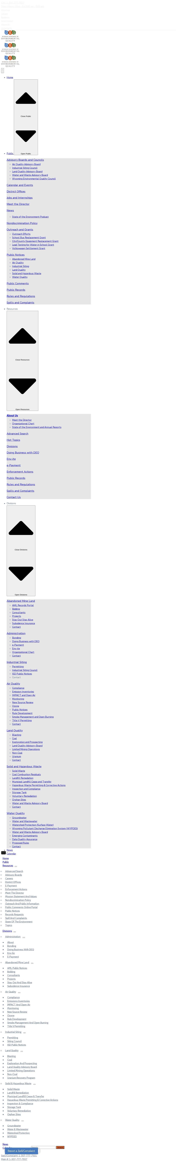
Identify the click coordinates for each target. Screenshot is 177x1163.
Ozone (10, 1015)
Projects (11, 979)
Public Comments (18, 283)
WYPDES (12, 1136)
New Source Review (17, 1011)
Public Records (16, 290)
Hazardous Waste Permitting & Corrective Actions (32, 1100)
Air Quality (13, 684)
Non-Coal (12, 1074)
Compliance (13, 997)
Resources (8, 865)
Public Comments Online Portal (21, 907)
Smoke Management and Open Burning (27, 1022)
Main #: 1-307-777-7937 (14, 1159)
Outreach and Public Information (22, 903)
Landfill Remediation (18, 1092)
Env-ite (11, 459)
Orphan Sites (14, 1114)
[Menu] (16, 866)
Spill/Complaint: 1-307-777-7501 (19, 1155)
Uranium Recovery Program (21, 1077)
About (10, 942)
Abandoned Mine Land (21, 601)
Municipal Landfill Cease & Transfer (25, 1096)
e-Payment (14, 465)
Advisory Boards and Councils (25, 160)
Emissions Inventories (18, 1001)
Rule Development (16, 1019)
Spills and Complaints (20, 302)
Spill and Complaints (16, 918)
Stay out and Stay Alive (19, 982)
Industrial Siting (17, 662)
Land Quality (15, 730)
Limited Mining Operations (21, 1070)
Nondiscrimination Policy (22, 223)
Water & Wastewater (17, 1129)
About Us (12, 415)
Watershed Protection (18, 1133)
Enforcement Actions (20, 472)
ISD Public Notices (16, 1044)
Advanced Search (17, 434)
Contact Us (14, 497)
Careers (9, 878)
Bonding (11, 946)
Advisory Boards (13, 874)
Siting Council (14, 1041)
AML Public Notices (17, 968)
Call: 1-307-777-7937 (12, 2)
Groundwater (14, 1125)
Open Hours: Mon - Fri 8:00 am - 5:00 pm (22, 6)
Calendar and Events (20, 185)
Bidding (11, 971)
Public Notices (16, 255)
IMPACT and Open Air (18, 1004)
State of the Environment (18, 921)
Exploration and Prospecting (22, 1063)
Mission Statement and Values (21, 896)
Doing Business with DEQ (23, 452)
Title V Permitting (16, 1026)
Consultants (13, 975)
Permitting (12, 1037)
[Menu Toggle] (2, 70)
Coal (9, 1059)
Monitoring (13, 1008)
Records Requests (14, 914)
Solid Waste (13, 1089)
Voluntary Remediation (19, 1110)
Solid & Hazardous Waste (18, 1083)
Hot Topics (13, 440)
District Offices (16, 191)
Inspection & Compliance (20, 1103)
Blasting (11, 1056)
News (10, 210)
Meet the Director (18, 204)
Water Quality (16, 813)
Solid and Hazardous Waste (24, 766)
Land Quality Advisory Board (22, 1067)
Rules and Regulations (21, 296)
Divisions (12, 446)
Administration (16, 633)
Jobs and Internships (20, 198)
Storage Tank (14, 1107)
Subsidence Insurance (18, 986)
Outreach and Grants (20, 229)
